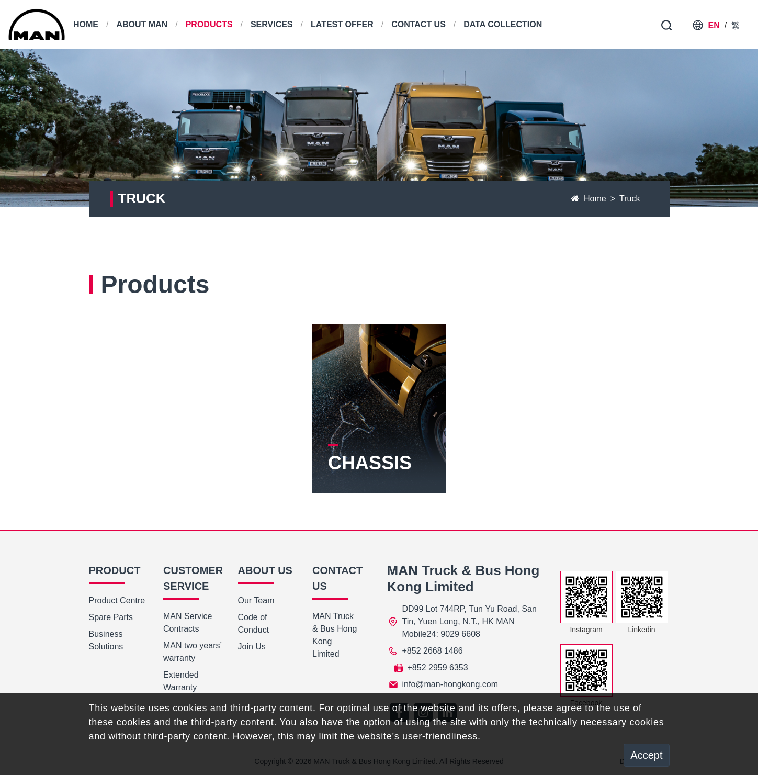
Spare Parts (111, 617)
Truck (629, 198)
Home (588, 198)
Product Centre (117, 600)
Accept (646, 755)
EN (714, 25)
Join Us (252, 646)
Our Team (256, 600)
